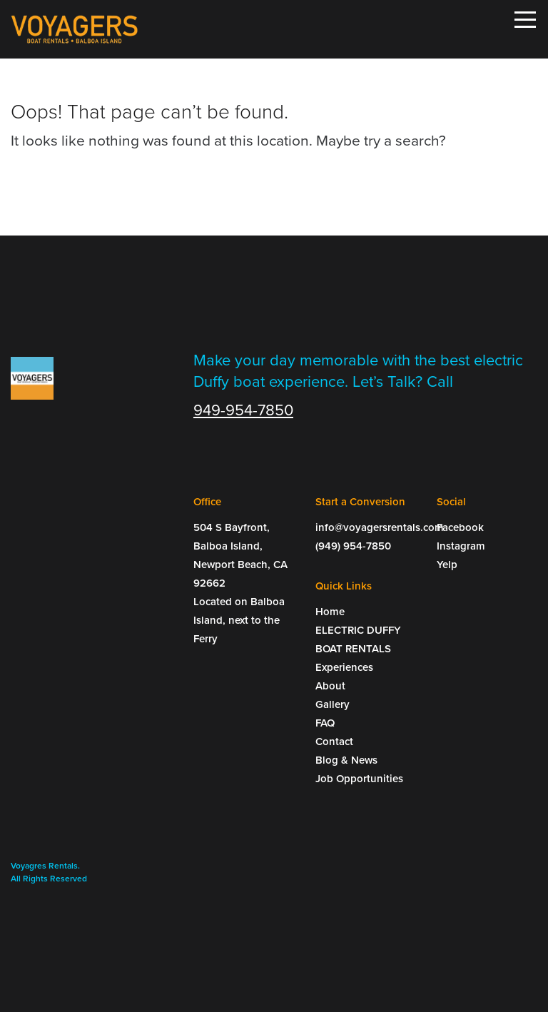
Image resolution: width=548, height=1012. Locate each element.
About (330, 685)
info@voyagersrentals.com (365, 527)
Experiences (344, 667)
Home (330, 611)
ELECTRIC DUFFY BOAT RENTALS (358, 639)
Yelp (447, 564)
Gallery (332, 704)
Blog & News (346, 760)
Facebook (460, 527)
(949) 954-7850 (353, 546)
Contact (334, 741)
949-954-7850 (243, 410)
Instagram (461, 546)
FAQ (325, 723)
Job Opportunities (359, 778)
